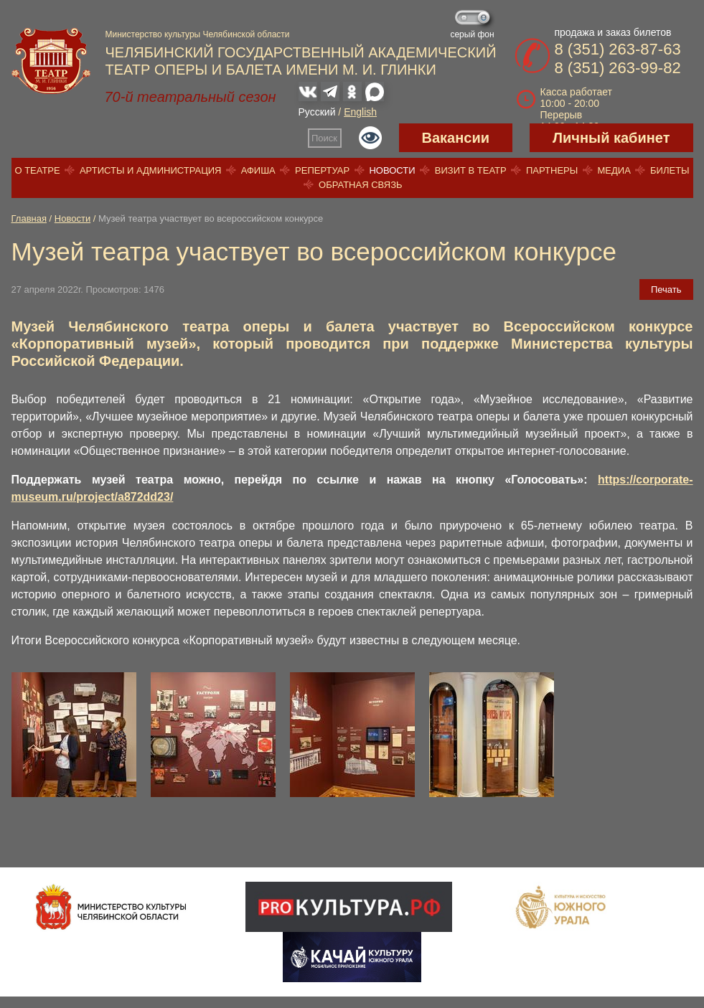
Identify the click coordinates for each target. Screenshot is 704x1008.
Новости (392, 170)
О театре (37, 170)
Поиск (324, 138)
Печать (666, 289)
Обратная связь (361, 184)
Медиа (613, 170)
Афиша (258, 170)
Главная (29, 218)
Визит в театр (471, 170)
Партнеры (552, 170)
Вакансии (456, 138)
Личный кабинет (611, 138)
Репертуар (322, 170)
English (360, 112)
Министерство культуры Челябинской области (197, 34)
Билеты (670, 170)
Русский (317, 112)
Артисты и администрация (151, 170)
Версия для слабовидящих (370, 137)
